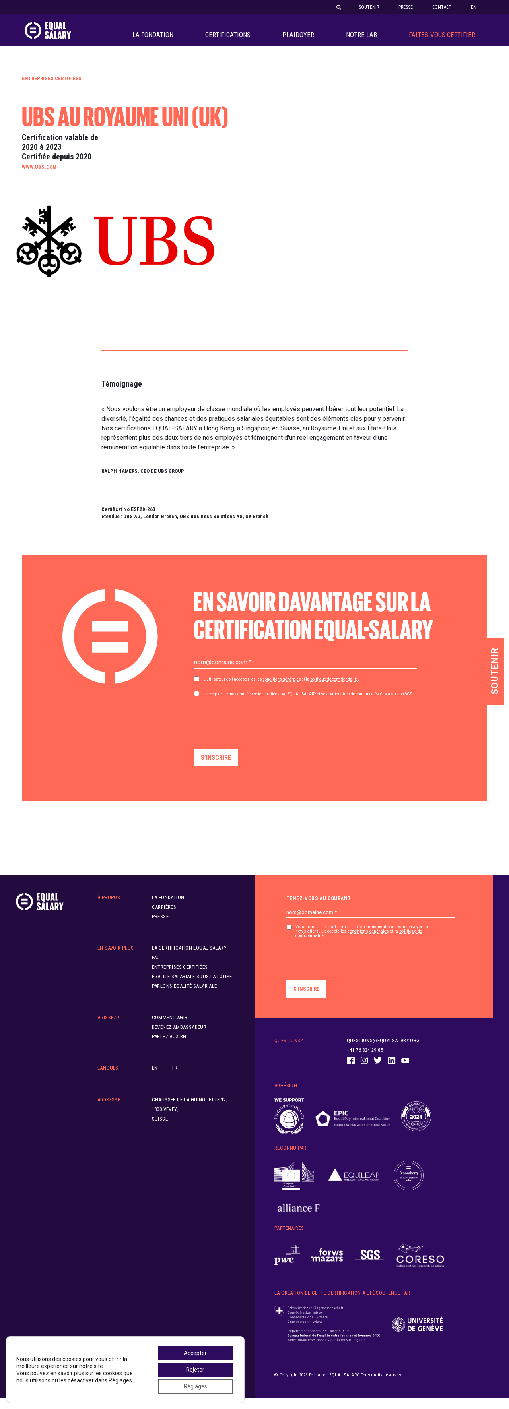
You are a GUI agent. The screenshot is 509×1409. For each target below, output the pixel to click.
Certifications (228, 40)
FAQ (156, 969)
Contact (441, 7)
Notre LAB (361, 40)
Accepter (195, 1353)
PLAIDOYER (298, 40)
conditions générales (282, 690)
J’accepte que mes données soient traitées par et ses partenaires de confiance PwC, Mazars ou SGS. (308, 705)
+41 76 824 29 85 (365, 1061)
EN (473, 7)
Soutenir (369, 7)
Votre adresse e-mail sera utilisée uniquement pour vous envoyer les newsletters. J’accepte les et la (362, 942)
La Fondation (152, 40)
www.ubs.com (39, 178)
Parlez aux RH (169, 1048)
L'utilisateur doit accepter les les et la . (281, 690)
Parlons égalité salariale (184, 997)
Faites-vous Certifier (442, 40)
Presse (405, 7)
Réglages (120, 1380)
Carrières (164, 918)
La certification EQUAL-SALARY (189, 959)
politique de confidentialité (334, 690)
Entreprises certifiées (52, 90)
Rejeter (195, 1369)
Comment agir (170, 1029)
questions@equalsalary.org (383, 1052)
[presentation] (254, 731)
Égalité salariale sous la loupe (192, 988)
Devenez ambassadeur (179, 1038)
